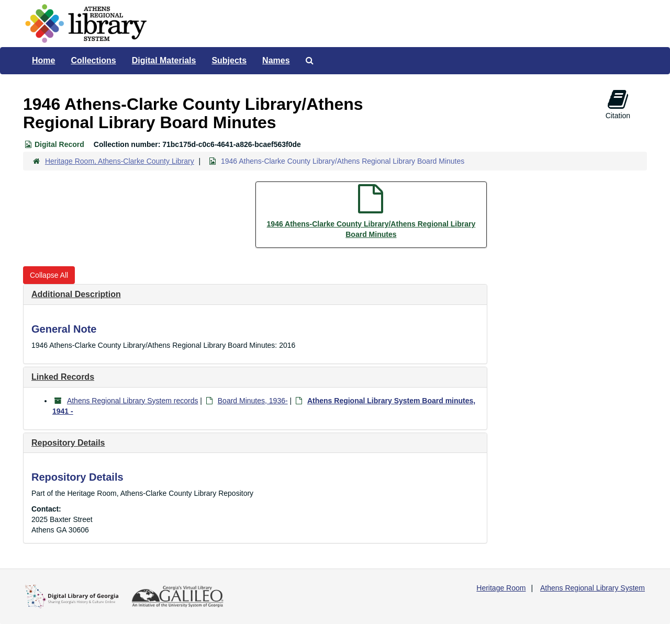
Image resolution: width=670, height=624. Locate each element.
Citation (618, 104)
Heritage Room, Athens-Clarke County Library (119, 161)
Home (43, 60)
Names (275, 60)
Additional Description (76, 294)
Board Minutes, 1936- (253, 400)
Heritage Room (501, 588)
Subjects (229, 60)
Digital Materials (164, 60)
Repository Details (68, 442)
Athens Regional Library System (592, 588)
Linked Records (62, 376)
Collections (93, 60)
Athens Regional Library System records (132, 400)
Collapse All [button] (49, 275)
